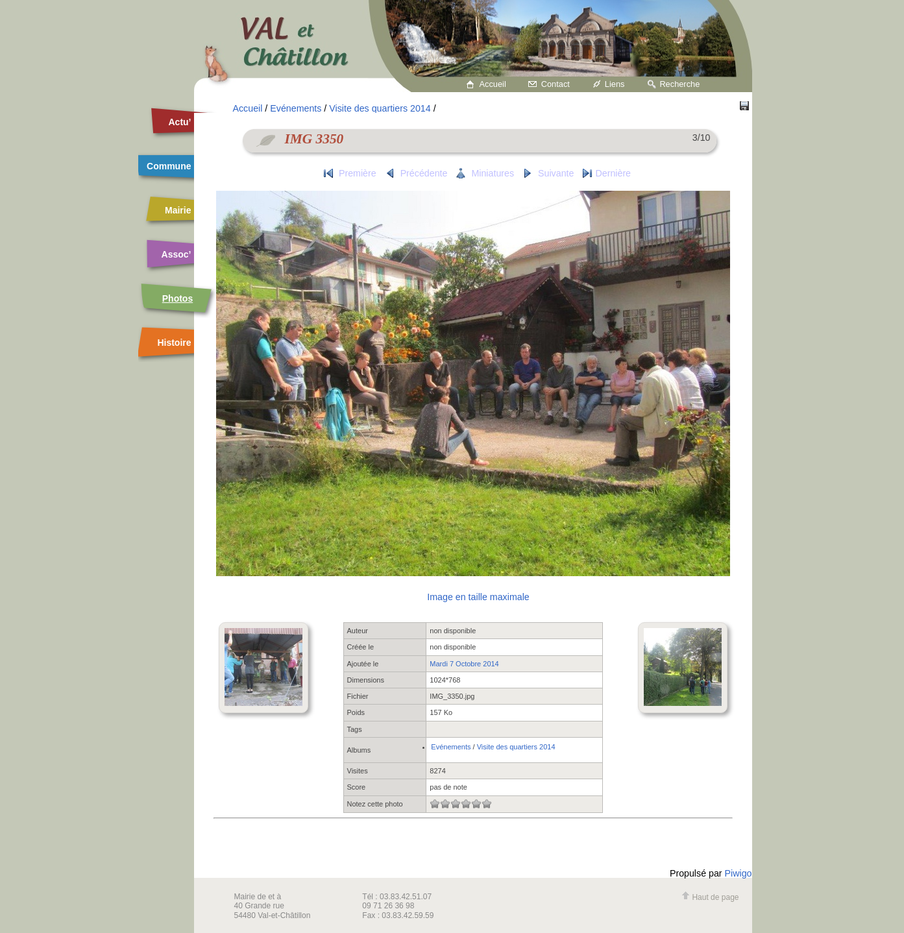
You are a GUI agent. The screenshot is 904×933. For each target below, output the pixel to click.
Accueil (493, 84)
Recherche (679, 84)
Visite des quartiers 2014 (379, 108)
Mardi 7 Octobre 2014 (464, 664)
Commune (169, 166)
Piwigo (738, 873)
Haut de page (710, 897)
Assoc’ (176, 254)
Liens (615, 84)
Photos (177, 298)
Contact (555, 84)
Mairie (178, 210)
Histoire (174, 342)
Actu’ (180, 122)
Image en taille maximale (478, 597)
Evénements (295, 108)
